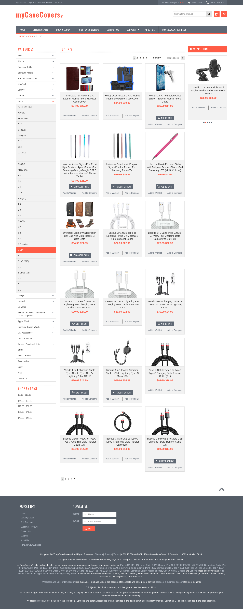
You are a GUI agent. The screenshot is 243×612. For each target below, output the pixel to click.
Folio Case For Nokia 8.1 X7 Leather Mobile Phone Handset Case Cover (79, 98)
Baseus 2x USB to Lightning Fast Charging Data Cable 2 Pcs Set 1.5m (122, 304)
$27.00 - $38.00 (25, 406)
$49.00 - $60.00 (25, 418)
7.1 (19, 255)
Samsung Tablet (25, 67)
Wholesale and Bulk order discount (59, 582)
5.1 (19, 267)
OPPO (21, 95)
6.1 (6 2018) (23, 261)
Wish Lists (197, 3)
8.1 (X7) (21, 250)
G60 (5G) (22, 135)
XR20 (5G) (23, 170)
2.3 (19, 210)
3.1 (19, 284)
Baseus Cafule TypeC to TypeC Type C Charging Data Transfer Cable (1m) (79, 441)
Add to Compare (89, 115)
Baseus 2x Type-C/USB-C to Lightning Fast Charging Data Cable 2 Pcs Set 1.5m (79, 304)
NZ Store (58, 3)
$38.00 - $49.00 (25, 412)
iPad (20, 55)
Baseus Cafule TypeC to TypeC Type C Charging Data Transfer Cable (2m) (164, 373)
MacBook (22, 84)
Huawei (21, 301)
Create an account (44, 3)
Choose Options (81, 186)
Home (22, 36)
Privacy (108, 554)
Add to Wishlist (69, 115)
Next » (147, 58)
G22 (20, 124)
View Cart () (217, 3)
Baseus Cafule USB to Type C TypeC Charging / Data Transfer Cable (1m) (122, 441)
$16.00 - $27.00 (25, 401)
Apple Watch (23, 321)
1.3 (19, 204)
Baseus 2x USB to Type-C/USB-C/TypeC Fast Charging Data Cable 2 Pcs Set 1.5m (165, 235)
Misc (20, 373)
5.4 (19, 187)
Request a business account (170, 582)
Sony (20, 367)
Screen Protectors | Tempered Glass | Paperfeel (31, 314)
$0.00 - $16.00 (24, 395)
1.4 (19, 175)
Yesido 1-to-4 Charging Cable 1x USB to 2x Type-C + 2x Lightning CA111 (165, 304)
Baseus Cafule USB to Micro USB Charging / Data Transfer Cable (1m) (165, 441)
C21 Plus (22, 153)
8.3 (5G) (21, 221)
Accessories (23, 361)
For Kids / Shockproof (27, 78)
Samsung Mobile (25, 73)
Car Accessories (25, 333)
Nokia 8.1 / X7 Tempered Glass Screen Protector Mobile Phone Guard (164, 98)
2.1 (19, 290)
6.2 (19, 233)
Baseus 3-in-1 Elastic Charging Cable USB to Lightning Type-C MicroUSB (122, 373)
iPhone (21, 61)
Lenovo (21, 90)
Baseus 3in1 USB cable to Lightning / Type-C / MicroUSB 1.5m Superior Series (122, 235)
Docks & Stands (25, 338)
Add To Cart (166, 118)
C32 (20, 147)
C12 (20, 141)
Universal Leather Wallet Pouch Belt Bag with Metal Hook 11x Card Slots (79, 235)
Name (76, 514)
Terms (116, 554)
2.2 (19, 238)
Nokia (30, 36)
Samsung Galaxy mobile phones (146, 571)
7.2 (19, 227)
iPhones (125, 571)
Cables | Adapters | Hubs (29, 344)
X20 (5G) (22, 198)
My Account (21, 3)
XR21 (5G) (23, 118)
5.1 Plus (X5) (24, 273)
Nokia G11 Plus (25, 107)
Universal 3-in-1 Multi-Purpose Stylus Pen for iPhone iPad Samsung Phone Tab (122, 167)
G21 (20, 158)
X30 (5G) (22, 113)
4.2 (19, 278)
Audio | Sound (24, 355)
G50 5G (21, 164)
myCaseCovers (39, 14)
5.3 (19, 215)
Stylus (20, 350)
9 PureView (23, 244)
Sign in (31, 3)
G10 (20, 193)
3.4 (19, 181)
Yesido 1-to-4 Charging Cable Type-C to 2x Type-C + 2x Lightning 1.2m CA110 (79, 373)
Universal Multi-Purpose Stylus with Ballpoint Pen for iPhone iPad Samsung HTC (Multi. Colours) (165, 167)
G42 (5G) (22, 130)
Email (76, 521)
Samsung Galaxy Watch (28, 327)
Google (21, 295)
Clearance (22, 378)
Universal (22, 307)
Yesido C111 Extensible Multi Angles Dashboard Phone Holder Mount (208, 90)
